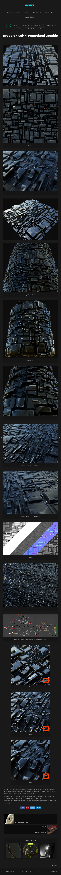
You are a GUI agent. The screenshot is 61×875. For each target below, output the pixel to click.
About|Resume (30, 17)
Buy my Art (37, 13)
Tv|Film (19, 29)
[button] (54, 865)
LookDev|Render (30, 29)
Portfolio (10, 13)
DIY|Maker (37, 25)
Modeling (42, 29)
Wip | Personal (25, 25)
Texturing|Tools (49, 25)
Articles (46, 13)
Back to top (54, 871)
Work (15, 25)
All (8, 25)
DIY (52, 13)
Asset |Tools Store (23, 13)
